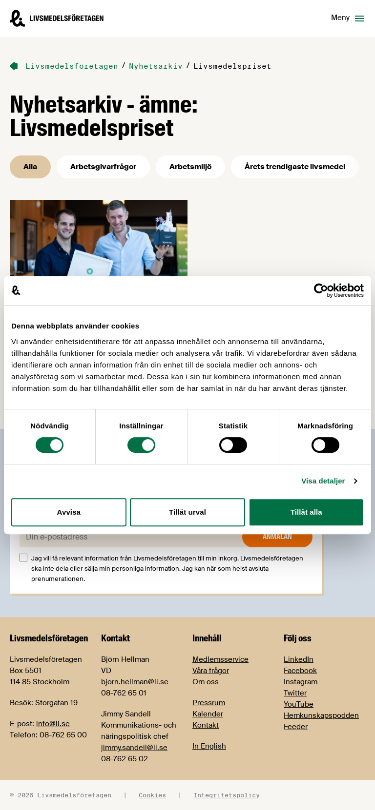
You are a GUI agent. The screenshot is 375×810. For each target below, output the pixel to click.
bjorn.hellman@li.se (134, 682)
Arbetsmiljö (190, 167)
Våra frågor (210, 670)
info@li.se (53, 724)
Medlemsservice (220, 659)
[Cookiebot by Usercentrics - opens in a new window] (321, 290)
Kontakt (205, 725)
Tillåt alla (306, 512)
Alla (30, 167)
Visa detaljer (323, 481)
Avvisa (69, 512)
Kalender (207, 714)
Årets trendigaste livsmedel (295, 167)
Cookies (152, 794)
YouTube (298, 704)
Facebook (300, 670)
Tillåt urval (187, 512)
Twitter (295, 693)
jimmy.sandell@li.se (134, 747)
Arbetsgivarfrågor (103, 167)
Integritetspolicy (226, 794)
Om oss (205, 682)
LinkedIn (298, 659)
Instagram (300, 682)
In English (209, 746)
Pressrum (208, 703)
